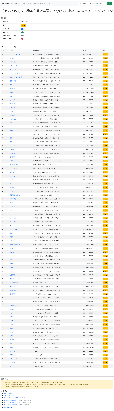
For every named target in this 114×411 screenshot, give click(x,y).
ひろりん (12, 176)
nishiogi (12, 252)
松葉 (11, 343)
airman (12, 225)
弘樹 (11, 85)
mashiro (12, 340)
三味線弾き (13, 157)
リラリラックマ (14, 88)
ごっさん (12, 191)
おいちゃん (13, 362)
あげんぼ (12, 100)
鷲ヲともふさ (13, 290)
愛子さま (42, 3)
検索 (109, 3)
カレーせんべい (14, 73)
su (10, 301)
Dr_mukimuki (14, 282)
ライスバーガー (14, 115)
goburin (12, 309)
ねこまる (12, 183)
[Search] (99, 3)
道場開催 (36, 3)
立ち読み (12, 58)
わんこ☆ (12, 336)
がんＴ (11, 210)
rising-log (5, 3)
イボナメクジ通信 (10, 402)
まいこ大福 (13, 69)
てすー (11, 324)
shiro (11, 123)
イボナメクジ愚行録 (10, 400)
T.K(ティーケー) (14, 66)
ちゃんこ (12, 248)
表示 (24, 25)
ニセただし (13, 62)
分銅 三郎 (13, 81)
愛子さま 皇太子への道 (11, 397)
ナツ (11, 271)
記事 (12, 3)
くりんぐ (12, 145)
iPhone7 (12, 187)
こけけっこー (13, 168)
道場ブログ (29, 3)
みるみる (12, 241)
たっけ (11, 180)
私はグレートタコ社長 (16, 54)
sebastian (12, 286)
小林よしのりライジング (11, 393)
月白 (11, 134)
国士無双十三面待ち (15, 195)
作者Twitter (8, 407)
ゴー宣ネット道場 (10, 395)
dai (10, 126)
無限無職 (12, 275)
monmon (12, 153)
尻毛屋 (11, 130)
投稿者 (17, 3)
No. (3, 51)
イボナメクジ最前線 (10, 404)
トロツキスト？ (14, 229)
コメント (22, 3)
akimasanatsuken (15, 279)
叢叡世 (11, 92)
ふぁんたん (13, 107)
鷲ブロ (48, 3)
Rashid (12, 172)
